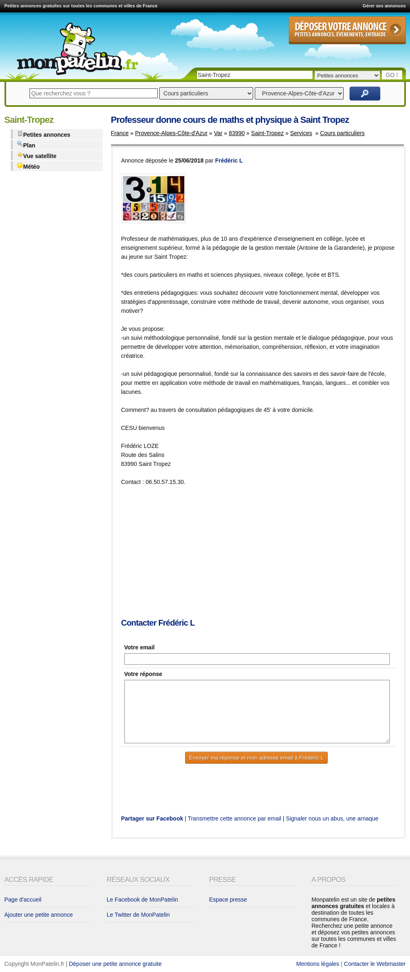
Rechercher (365, 93)
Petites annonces (43, 134)
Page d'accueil (23, 899)
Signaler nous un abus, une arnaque (332, 818)
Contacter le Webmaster (375, 964)
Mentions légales (317, 964)
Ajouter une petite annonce (39, 914)
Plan (26, 145)
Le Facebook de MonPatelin (142, 899)
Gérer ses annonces (383, 5)
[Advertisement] (265, 552)
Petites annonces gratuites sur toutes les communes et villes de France (81, 5)
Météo (28, 166)
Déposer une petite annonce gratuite (115, 964)
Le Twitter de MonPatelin (138, 914)
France (120, 133)
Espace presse (228, 899)
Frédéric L (229, 160)
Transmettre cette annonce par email (234, 818)
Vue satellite (37, 155)
